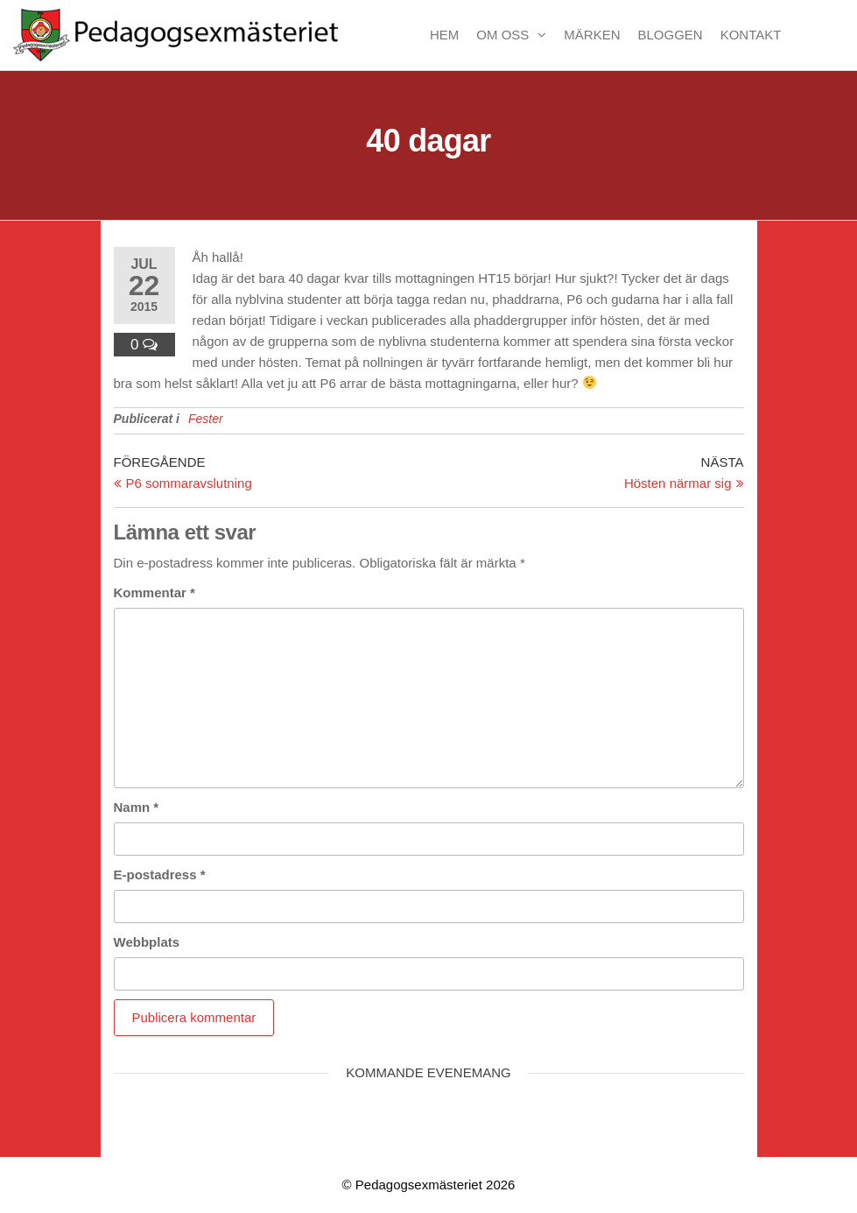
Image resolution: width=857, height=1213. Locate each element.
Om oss (502, 34)
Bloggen (670, 34)
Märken (592, 34)
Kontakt (751, 34)
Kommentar (154, 592)
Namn (136, 807)
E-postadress (160, 874)
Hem (444, 34)
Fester (205, 419)
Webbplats (147, 941)
